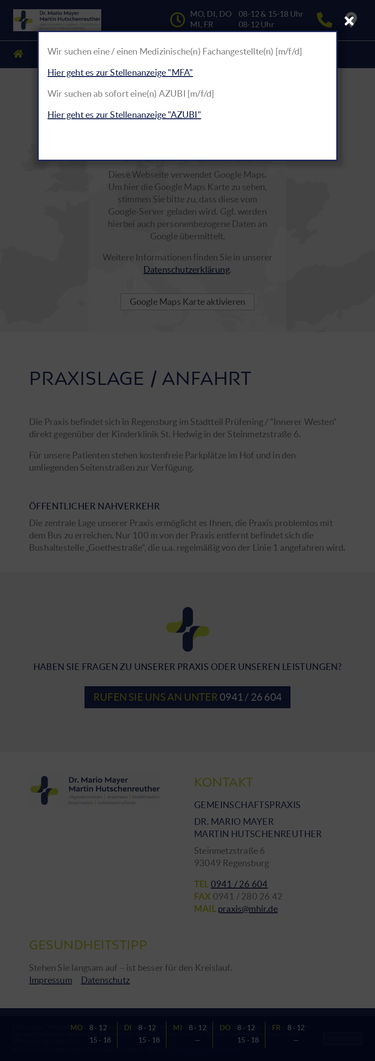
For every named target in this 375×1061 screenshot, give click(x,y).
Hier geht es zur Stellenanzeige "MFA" (120, 72)
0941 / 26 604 (239, 884)
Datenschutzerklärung (186, 269)
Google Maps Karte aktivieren (188, 302)
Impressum (50, 980)
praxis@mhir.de (248, 909)
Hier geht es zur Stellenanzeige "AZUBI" (124, 115)
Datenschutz (105, 980)
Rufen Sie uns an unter (187, 697)
